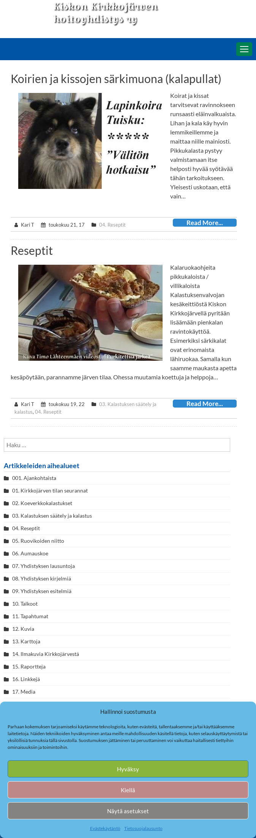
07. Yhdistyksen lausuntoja (43, 566)
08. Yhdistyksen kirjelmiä (41, 578)
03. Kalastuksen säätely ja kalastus (52, 515)
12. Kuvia (23, 628)
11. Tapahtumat (30, 616)
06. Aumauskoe (30, 553)
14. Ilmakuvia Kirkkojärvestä (45, 654)
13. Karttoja (26, 641)
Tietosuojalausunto (143, 828)
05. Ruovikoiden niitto (38, 540)
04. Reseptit (112, 225)
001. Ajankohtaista (34, 478)
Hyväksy (128, 769)
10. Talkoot (25, 603)
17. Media (23, 691)
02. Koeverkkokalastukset (42, 503)
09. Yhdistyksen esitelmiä (41, 591)
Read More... (204, 223)
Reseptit (32, 250)
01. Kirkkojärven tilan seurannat (50, 490)
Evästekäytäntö (105, 828)
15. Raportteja (29, 666)
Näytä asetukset (128, 811)
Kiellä (128, 790)
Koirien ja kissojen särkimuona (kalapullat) (116, 78)
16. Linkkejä (26, 679)
